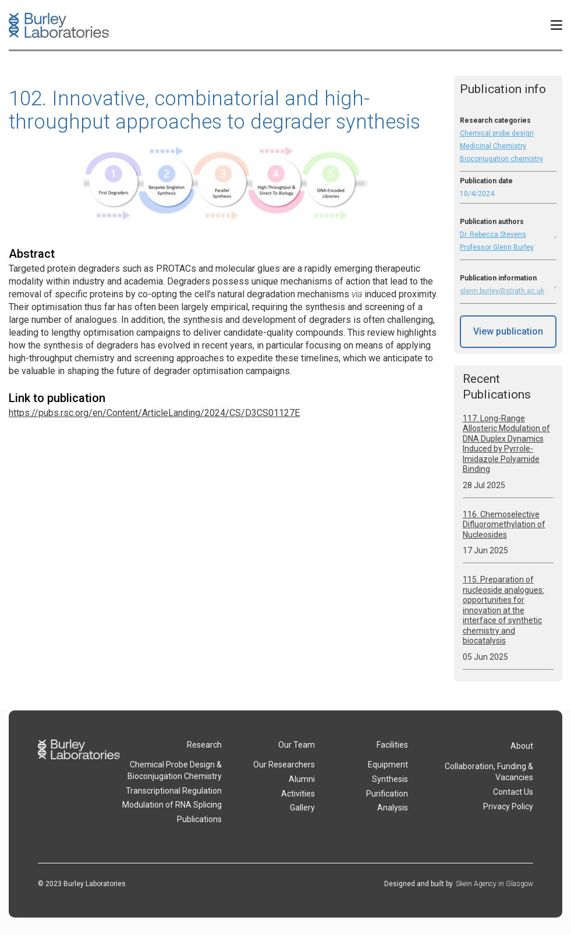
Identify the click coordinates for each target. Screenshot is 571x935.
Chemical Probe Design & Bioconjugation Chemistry (174, 770)
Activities (298, 793)
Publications (199, 819)
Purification (387, 793)
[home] (59, 25)
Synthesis (390, 779)
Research (204, 744)
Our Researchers (284, 764)
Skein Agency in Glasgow (494, 884)
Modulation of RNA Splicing (172, 804)
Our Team (296, 744)
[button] (556, 25)
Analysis (392, 807)
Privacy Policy (508, 806)
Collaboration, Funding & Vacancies (489, 772)
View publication (508, 331)
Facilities (392, 744)
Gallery (302, 807)
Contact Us (513, 792)
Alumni (302, 779)
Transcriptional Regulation (174, 790)
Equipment (388, 764)
